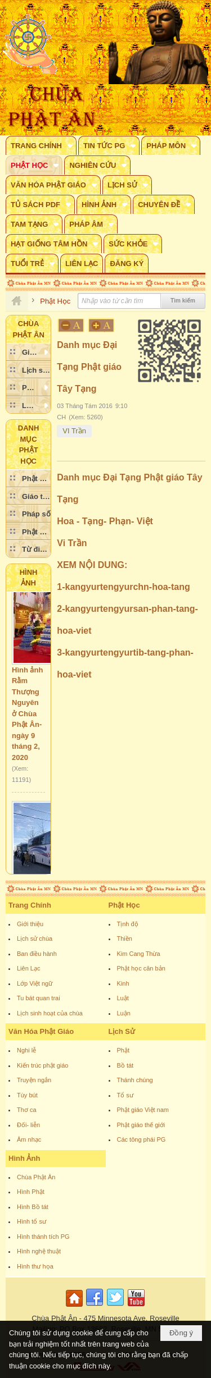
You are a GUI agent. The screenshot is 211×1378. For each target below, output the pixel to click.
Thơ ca (27, 1109)
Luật (123, 998)
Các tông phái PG (141, 1139)
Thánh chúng (135, 1080)
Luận (124, 1013)
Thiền (124, 938)
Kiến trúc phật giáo (43, 1065)
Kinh (123, 983)
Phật (123, 1050)
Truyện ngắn (34, 1080)
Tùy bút (27, 1095)
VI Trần (74, 431)
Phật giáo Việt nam (143, 1109)
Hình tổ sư (31, 1221)
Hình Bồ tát (32, 1206)
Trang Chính (29, 905)
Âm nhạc (29, 1139)
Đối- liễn (28, 1124)
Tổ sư (125, 1095)
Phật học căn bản (141, 968)
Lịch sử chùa (34, 938)
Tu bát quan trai (38, 998)
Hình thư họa (35, 1266)
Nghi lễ (26, 1050)
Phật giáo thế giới (141, 1124)
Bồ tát (125, 1065)
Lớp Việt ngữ (34, 983)
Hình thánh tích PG (43, 1236)
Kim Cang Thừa (138, 953)
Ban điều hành (37, 953)
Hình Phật (30, 1191)
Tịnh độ (127, 924)
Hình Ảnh (24, 1158)
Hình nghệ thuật (39, 1251)
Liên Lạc (28, 968)
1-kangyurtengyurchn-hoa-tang (123, 587)
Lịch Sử (122, 1031)
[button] (41, 145)
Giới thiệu (30, 924)
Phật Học (124, 905)
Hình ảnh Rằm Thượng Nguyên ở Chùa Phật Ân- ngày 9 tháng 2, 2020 (27, 720)
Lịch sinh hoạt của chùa (50, 1013)
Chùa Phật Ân (36, 1177)
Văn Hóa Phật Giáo (41, 1031)
